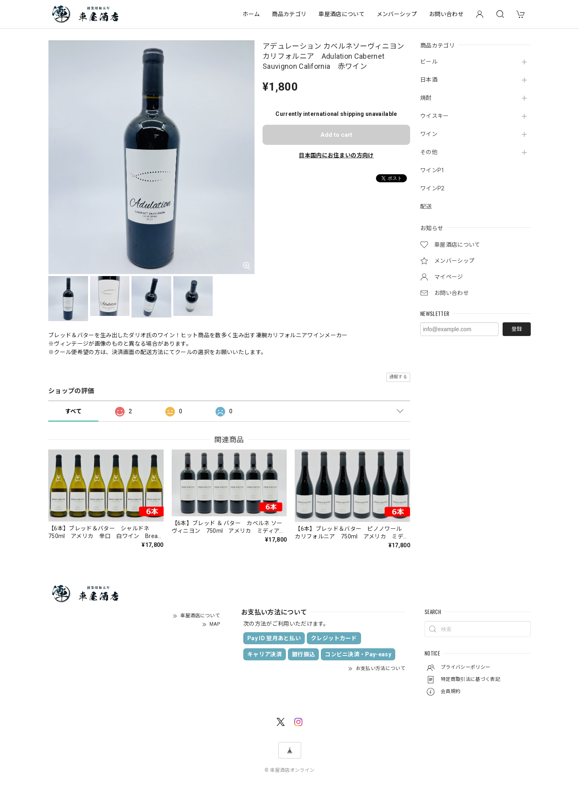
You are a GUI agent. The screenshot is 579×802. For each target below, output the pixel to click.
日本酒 (428, 79)
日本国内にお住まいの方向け (336, 155)
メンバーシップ (397, 14)
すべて (73, 411)
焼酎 (426, 98)
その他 (428, 152)
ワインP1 (432, 170)
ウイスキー (434, 116)
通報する (398, 376)
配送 (426, 206)
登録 (516, 329)
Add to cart (336, 134)
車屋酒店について (341, 14)
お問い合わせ (446, 14)
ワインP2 (432, 188)
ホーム (251, 14)
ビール (428, 61)
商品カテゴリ (289, 14)
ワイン (428, 134)
